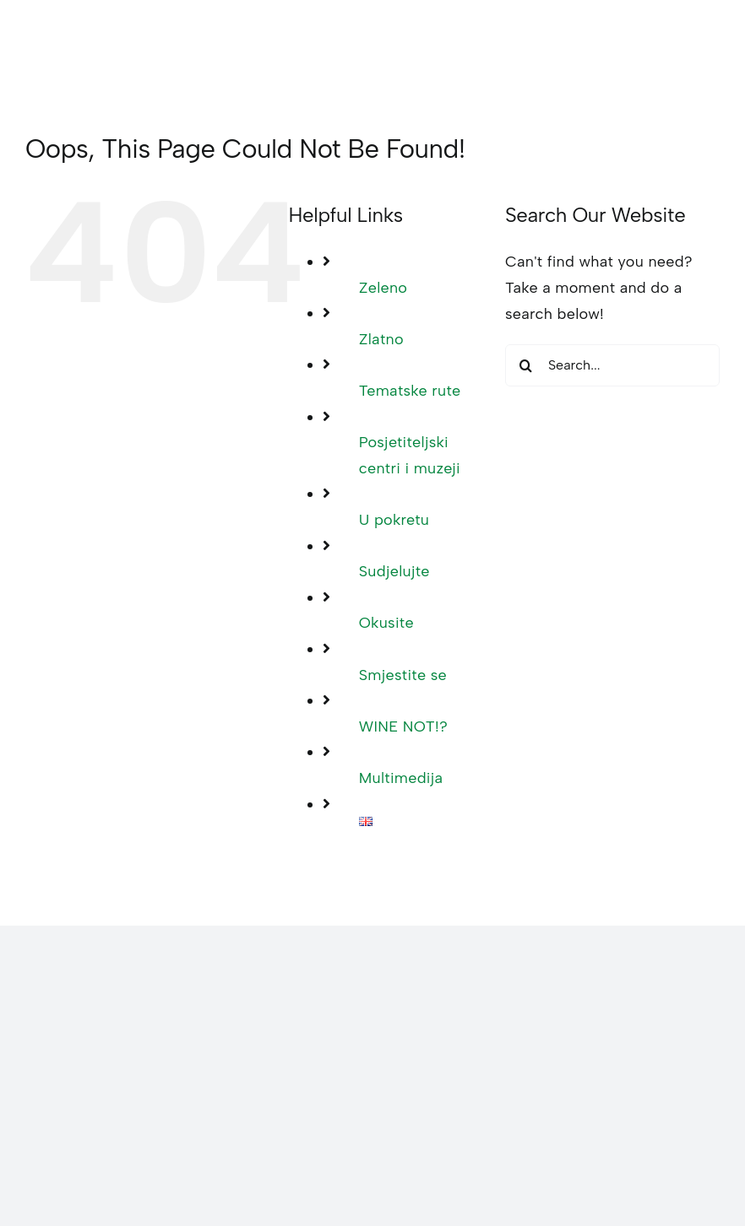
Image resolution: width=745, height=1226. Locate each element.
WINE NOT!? (403, 726)
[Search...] (612, 365)
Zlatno (381, 339)
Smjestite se (403, 675)
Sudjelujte (394, 571)
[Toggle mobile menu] (711, 48)
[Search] (526, 365)
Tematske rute (410, 390)
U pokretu (394, 519)
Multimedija (401, 778)
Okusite (386, 622)
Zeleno (383, 287)
